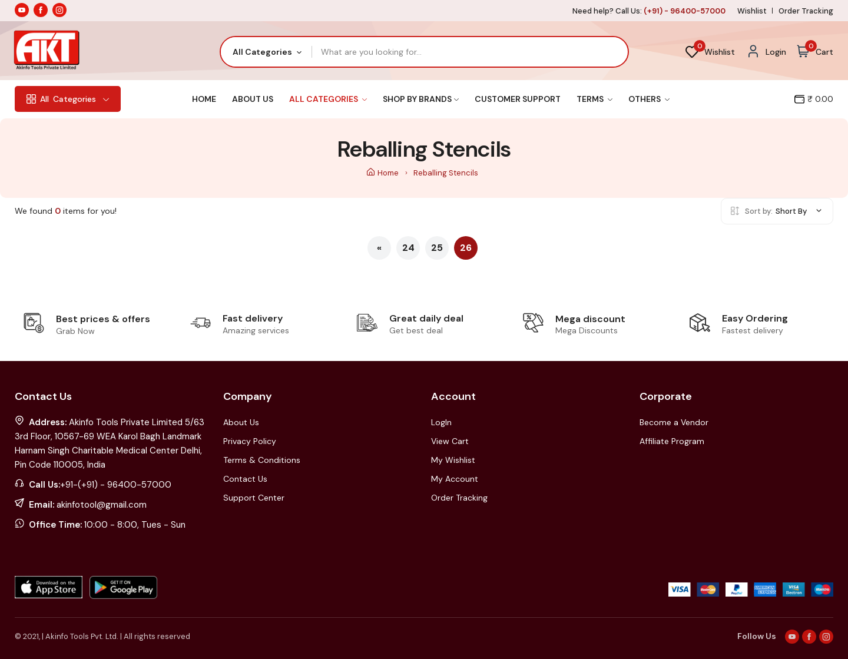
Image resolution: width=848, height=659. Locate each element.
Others (649, 99)
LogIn (441, 422)
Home (204, 99)
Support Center (253, 497)
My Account (454, 478)
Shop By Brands (421, 99)
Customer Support (518, 99)
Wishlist (752, 11)
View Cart (450, 441)
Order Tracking (806, 11)
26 (466, 247)
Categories (67, 99)
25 (437, 247)
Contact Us (245, 478)
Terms (594, 99)
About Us (252, 99)
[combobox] (266, 52)
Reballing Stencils (445, 173)
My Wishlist (453, 460)
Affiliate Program (672, 441)
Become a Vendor (674, 422)
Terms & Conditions (261, 460)
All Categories (328, 99)
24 (408, 247)
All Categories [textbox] (262, 52)
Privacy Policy (249, 441)
